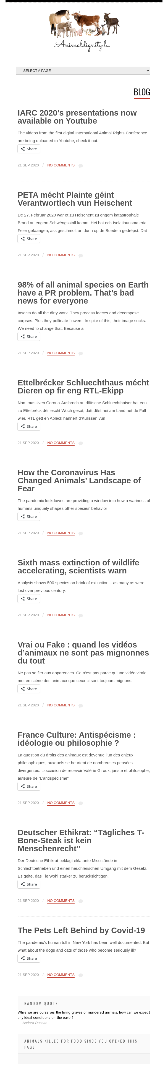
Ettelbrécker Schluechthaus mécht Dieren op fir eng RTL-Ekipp (83, 386)
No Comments (61, 165)
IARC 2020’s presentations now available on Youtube (77, 116)
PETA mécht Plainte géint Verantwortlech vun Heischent (75, 198)
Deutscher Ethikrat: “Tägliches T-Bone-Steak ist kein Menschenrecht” (81, 840)
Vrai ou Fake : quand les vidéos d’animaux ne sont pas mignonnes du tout (83, 652)
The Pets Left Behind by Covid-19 (81, 930)
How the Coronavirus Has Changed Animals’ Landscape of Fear (79, 480)
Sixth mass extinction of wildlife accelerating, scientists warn (78, 566)
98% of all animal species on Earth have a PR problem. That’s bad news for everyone (83, 292)
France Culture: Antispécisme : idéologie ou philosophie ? (77, 738)
